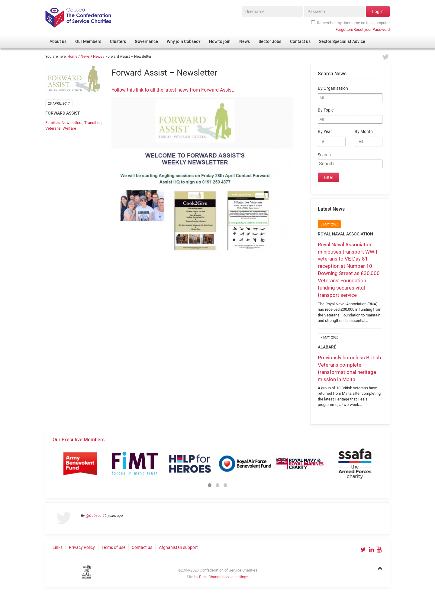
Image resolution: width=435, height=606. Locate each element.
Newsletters (72, 122)
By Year (325, 131)
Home (72, 56)
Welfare (69, 128)
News (85, 56)
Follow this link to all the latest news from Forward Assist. (172, 90)
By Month (364, 131)
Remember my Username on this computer (350, 22)
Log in (378, 11)
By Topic (326, 110)
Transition (93, 122)
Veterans (53, 128)
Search (324, 154)
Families (52, 122)
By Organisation (333, 88)
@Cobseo (94, 516)
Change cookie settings (228, 577)
